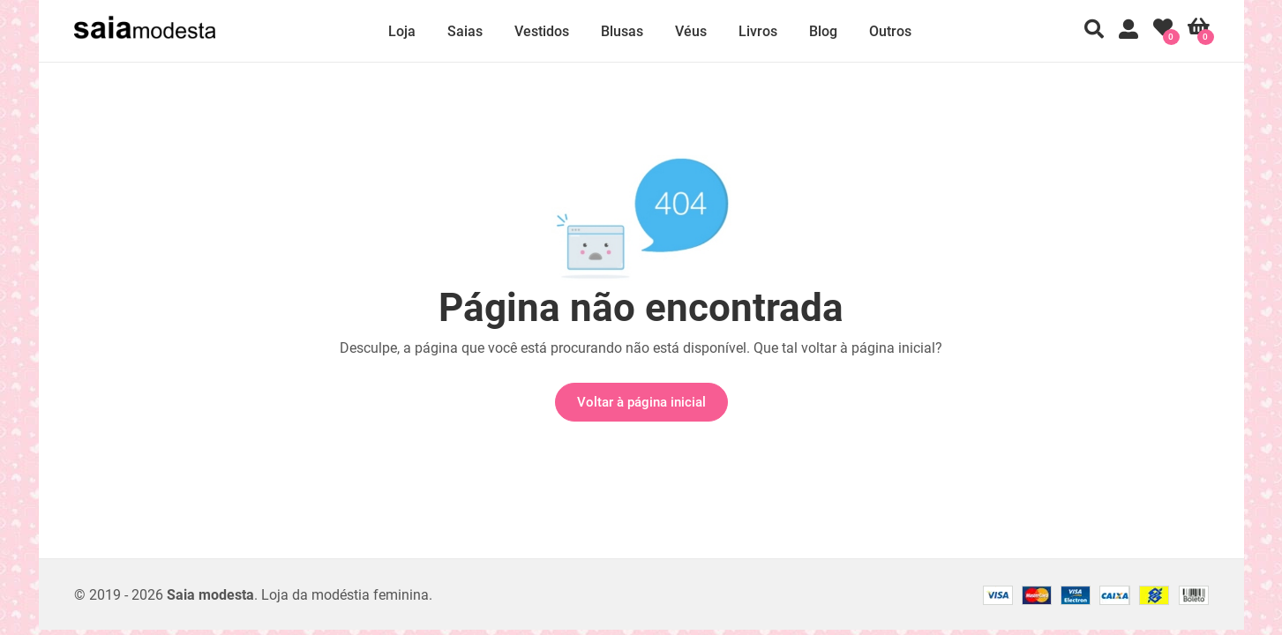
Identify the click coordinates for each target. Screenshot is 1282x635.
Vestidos (541, 31)
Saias (465, 31)
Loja (402, 31)
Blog (823, 31)
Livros (757, 31)
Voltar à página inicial (641, 402)
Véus (691, 31)
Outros (890, 31)
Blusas (622, 31)
